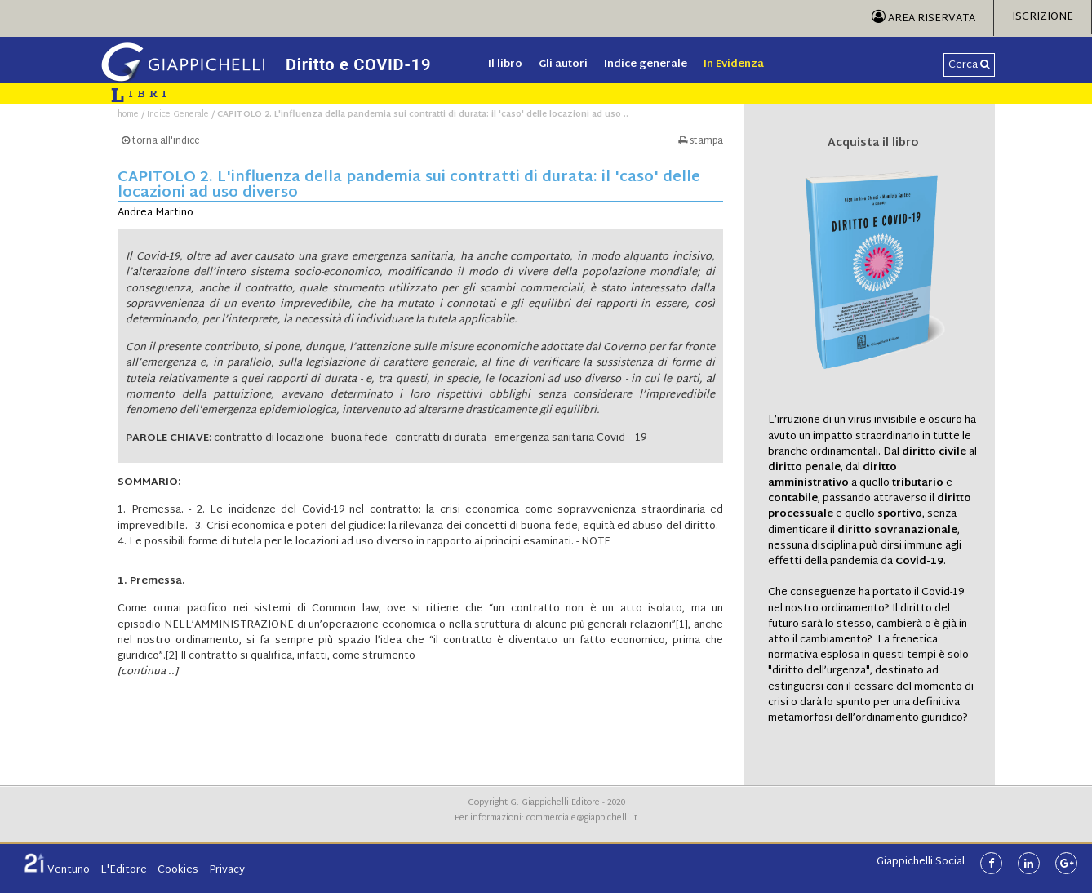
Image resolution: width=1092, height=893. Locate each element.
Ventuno (57, 870)
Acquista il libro (873, 143)
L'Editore (123, 870)
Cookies (178, 870)
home (128, 114)
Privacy (227, 870)
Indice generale (645, 64)
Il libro (505, 64)
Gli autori (563, 64)
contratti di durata (440, 438)
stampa (700, 141)
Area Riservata (923, 19)
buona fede (359, 438)
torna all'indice (161, 141)
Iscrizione (1042, 17)
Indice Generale (178, 114)
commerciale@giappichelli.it (581, 818)
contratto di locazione (269, 438)
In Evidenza (734, 64)
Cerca (969, 65)
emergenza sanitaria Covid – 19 (570, 438)
